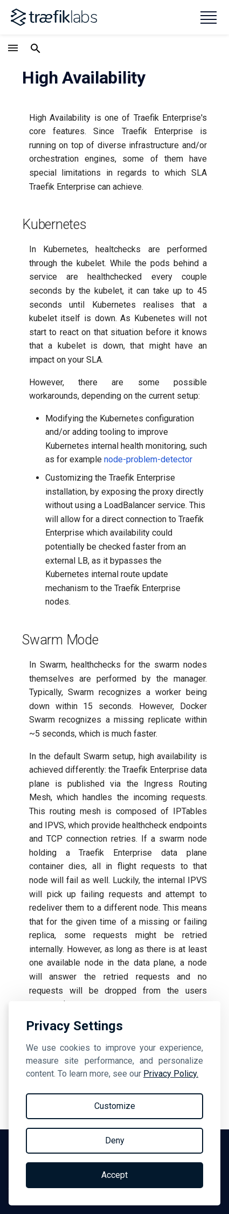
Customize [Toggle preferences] (114, 1106)
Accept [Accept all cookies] (114, 1175)
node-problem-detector (148, 459)
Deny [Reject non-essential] (114, 1140)
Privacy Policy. (170, 1074)
